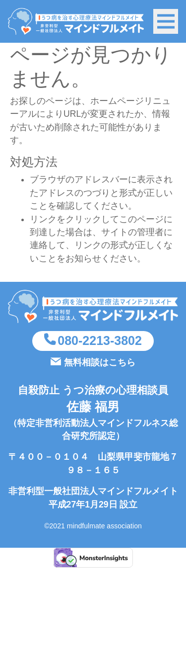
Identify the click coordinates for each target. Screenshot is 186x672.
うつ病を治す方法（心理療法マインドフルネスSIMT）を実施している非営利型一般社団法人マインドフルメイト (76, 21)
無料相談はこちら (99, 362)
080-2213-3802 (100, 340)
